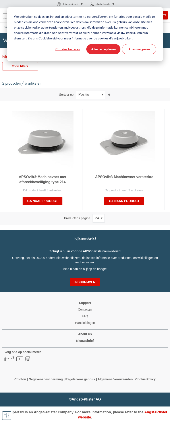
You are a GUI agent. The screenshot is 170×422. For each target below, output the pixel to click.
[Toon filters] (6, 415)
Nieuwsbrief (85, 340)
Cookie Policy (145, 379)
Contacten (85, 309)
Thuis (5, 27)
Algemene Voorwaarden (115, 379)
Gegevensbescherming (46, 379)
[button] (69, 4)
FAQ (85, 316)
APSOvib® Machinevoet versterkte (124, 177)
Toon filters (20, 66)
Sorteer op (66, 94)
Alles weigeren (139, 49)
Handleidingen (85, 323)
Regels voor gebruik (80, 379)
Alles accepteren (103, 49)
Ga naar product (42, 201)
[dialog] (85, 34)
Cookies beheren (67, 49)
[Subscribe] (85, 282)
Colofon (20, 379)
